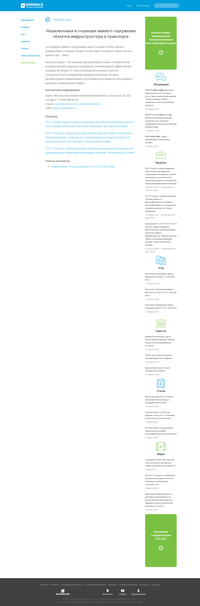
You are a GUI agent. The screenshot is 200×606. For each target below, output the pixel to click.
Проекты (25, 27)
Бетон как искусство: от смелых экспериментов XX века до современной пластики (159, 400)
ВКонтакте (107, 592)
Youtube (122, 592)
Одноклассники (138, 592)
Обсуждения (27, 20)
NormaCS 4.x (145, 585)
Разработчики (28, 63)
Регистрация (143, 5)
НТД (23, 34)
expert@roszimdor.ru (66, 104)
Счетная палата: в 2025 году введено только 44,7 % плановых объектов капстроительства (160, 415)
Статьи (24, 49)
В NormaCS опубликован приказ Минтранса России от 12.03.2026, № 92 (160, 277)
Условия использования (95, 585)
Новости (25, 42)
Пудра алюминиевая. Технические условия (157, 139)
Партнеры (112, 585)
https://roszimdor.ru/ (64, 108)
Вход (129, 5)
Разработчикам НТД (128, 585)
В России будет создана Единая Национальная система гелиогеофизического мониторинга (161, 431)
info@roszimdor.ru (90, 104)
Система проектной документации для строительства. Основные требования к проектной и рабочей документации (161, 121)
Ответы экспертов (30, 56)
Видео (161, 454)
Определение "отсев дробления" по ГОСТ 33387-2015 (83, 166)
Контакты (55, 585)
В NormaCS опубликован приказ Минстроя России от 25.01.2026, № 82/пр (161, 292)
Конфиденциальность (71, 585)
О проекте (44, 585)
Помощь (156, 585)
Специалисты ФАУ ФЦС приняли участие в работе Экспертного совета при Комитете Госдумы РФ (160, 463)
